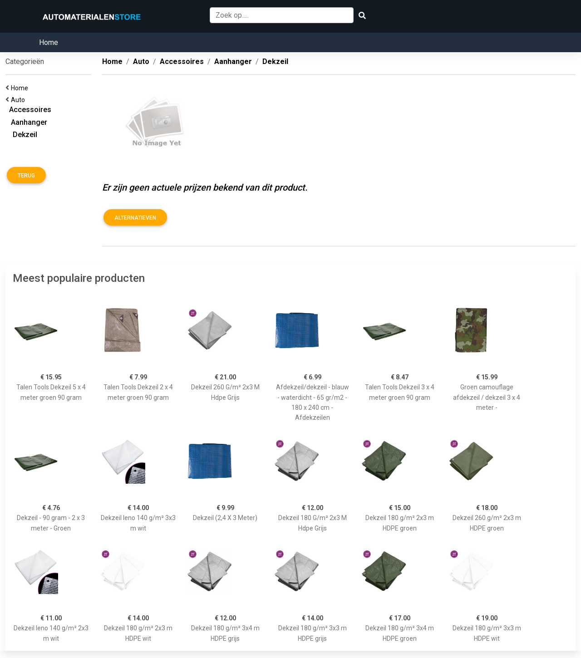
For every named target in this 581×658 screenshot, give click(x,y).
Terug (26, 175)
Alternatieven (135, 218)
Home (48, 42)
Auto (19, 99)
